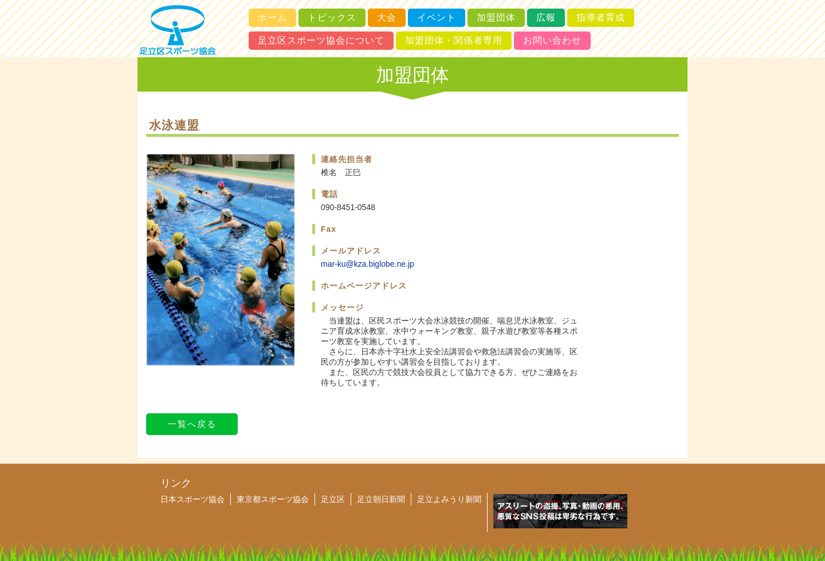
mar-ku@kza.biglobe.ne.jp (367, 263)
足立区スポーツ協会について (321, 40)
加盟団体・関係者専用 (453, 40)
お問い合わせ (552, 40)
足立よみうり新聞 (449, 499)
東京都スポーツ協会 (273, 499)
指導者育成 (600, 17)
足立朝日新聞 (381, 499)
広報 (546, 17)
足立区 (333, 499)
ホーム (272, 17)
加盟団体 (496, 17)
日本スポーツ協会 (192, 499)
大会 (386, 17)
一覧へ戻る (192, 424)
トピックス (332, 17)
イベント (436, 17)
